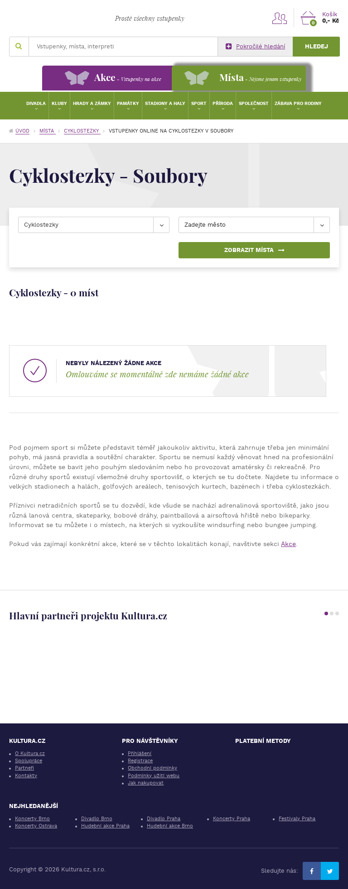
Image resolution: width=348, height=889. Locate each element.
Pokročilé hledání (255, 46)
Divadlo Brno (96, 819)
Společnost (254, 103)
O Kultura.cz (30, 753)
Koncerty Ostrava (36, 826)
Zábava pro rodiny (298, 103)
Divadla (36, 103)
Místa (47, 131)
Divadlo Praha (163, 819)
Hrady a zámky (92, 103)
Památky (128, 103)
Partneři (24, 768)
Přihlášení (139, 753)
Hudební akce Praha (105, 826)
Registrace (140, 761)
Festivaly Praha (297, 819)
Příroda (223, 103)
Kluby (59, 103)
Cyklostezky (82, 131)
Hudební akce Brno (170, 826)
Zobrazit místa (254, 250)
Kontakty (26, 776)
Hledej (316, 46)
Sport (199, 103)
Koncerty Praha (231, 819)
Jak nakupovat (146, 783)
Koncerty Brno (32, 819)
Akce (288, 543)
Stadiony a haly (165, 103)
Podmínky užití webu (153, 776)
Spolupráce (28, 761)
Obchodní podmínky (152, 768)
